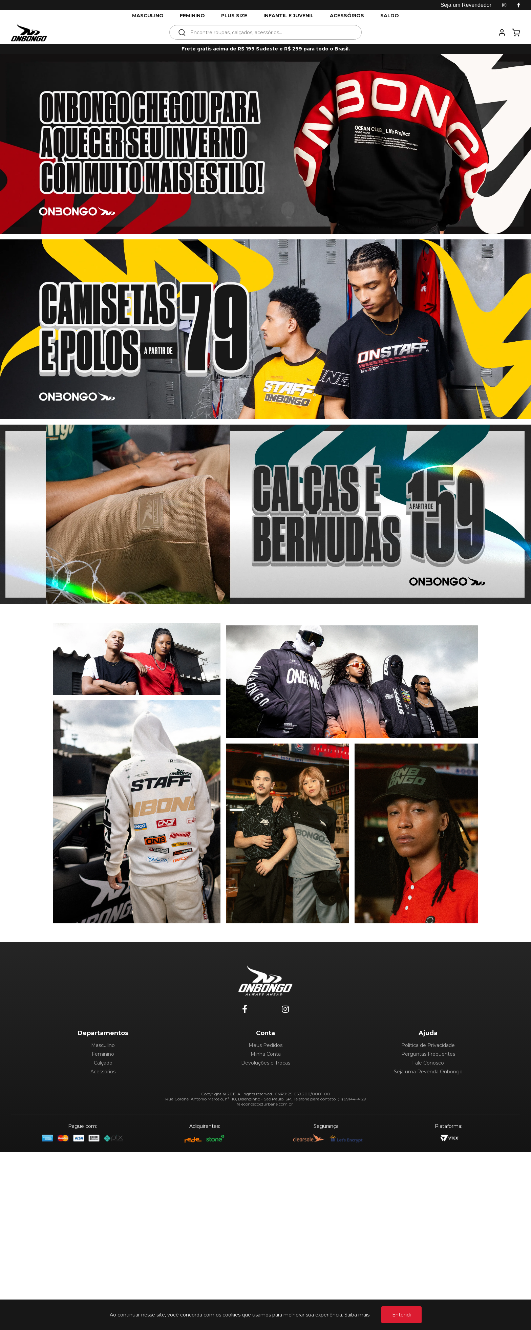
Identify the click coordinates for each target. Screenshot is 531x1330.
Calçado (103, 1241)
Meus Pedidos (265, 1223)
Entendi (401, 1315)
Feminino (103, 1232)
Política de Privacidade (428, 1223)
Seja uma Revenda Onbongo (428, 1249)
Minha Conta (266, 1232)
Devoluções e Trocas (265, 1241)
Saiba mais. (357, 1315)
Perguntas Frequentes (428, 1232)
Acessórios (102, 1249)
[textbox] (270, 32)
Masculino (103, 1223)
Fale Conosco (428, 1241)
